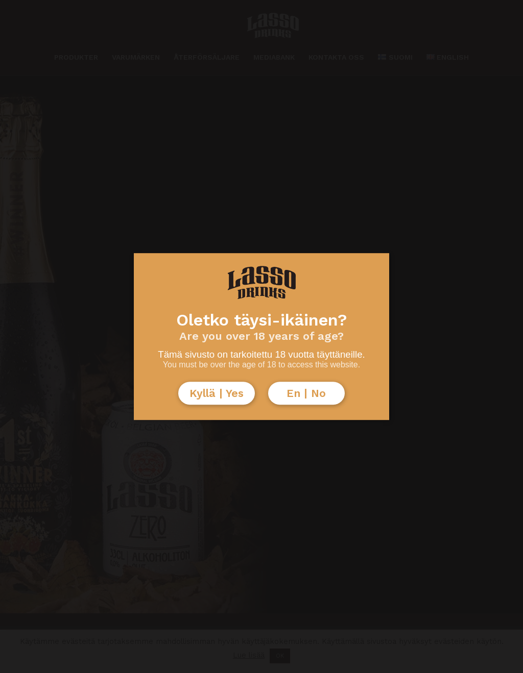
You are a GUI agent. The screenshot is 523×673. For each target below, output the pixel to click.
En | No (306, 393)
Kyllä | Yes (216, 393)
